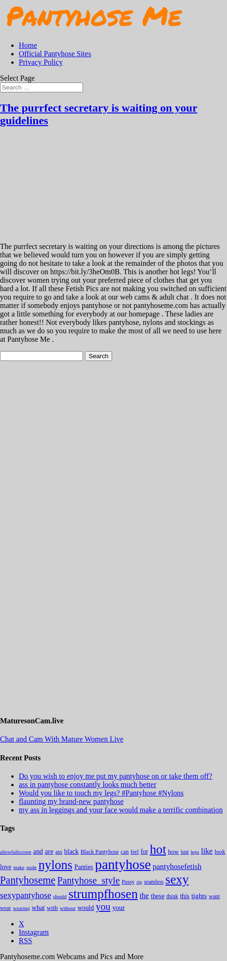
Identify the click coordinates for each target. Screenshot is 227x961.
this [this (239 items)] (184, 896)
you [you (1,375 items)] (103, 906)
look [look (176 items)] (219, 851)
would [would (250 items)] (85, 907)
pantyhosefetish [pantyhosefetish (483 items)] (176, 866)
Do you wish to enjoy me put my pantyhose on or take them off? (115, 776)
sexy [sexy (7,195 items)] (177, 879)
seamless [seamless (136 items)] (154, 882)
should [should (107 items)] (60, 896)
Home (28, 45)
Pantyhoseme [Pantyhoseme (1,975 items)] (27, 880)
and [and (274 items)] (38, 851)
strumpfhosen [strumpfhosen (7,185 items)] (103, 894)
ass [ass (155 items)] (58, 851)
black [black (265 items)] (71, 851)
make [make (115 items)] (18, 867)
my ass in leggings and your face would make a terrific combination (121, 810)
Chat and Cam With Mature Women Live (61, 739)
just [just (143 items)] (185, 851)
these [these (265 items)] (157, 896)
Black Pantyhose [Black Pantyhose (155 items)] (100, 851)
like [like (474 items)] (207, 851)
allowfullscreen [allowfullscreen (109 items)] (15, 852)
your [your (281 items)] (118, 907)
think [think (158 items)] (172, 896)
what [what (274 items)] (38, 907)
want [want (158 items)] (214, 896)
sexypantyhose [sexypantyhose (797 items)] (25, 895)
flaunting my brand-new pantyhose (71, 801)
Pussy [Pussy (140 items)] (128, 881)
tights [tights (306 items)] (199, 896)
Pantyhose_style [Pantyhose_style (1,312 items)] (88, 880)
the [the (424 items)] (144, 896)
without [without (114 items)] (68, 908)
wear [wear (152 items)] (5, 908)
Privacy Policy (41, 62)
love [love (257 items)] (5, 867)
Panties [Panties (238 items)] (83, 867)
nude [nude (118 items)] (31, 867)
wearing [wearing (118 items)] (21, 908)
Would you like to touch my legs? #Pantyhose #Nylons (101, 793)
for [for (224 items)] (144, 851)
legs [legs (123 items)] (194, 852)
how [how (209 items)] (173, 851)
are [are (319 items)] (49, 851)
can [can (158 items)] (125, 851)
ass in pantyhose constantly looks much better (87, 784)
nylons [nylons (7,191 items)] (55, 865)
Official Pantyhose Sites (55, 54)
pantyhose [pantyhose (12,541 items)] (123, 864)
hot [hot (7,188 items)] (158, 849)
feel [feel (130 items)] (134, 852)
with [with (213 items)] (52, 907)
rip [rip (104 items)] (139, 882)
